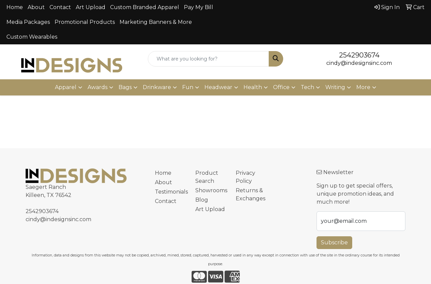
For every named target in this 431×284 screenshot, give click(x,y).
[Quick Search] (208, 59)
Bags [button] (125, 87)
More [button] (363, 87)
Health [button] (252, 87)
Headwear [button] (218, 87)
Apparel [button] (65, 87)
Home (14, 7)
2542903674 (359, 55)
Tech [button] (307, 87)
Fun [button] (187, 87)
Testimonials (171, 192)
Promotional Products (85, 22)
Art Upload (90, 7)
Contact (60, 7)
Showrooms (211, 190)
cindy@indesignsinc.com (359, 63)
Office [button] (281, 87)
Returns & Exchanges (250, 194)
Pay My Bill (198, 7)
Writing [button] (335, 87)
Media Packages (28, 22)
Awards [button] (97, 87)
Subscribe (334, 242)
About (36, 7)
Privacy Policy (245, 177)
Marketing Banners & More (156, 22)
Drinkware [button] (157, 87)
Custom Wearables (31, 37)
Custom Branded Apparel (144, 7)
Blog (201, 200)
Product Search (206, 177)
